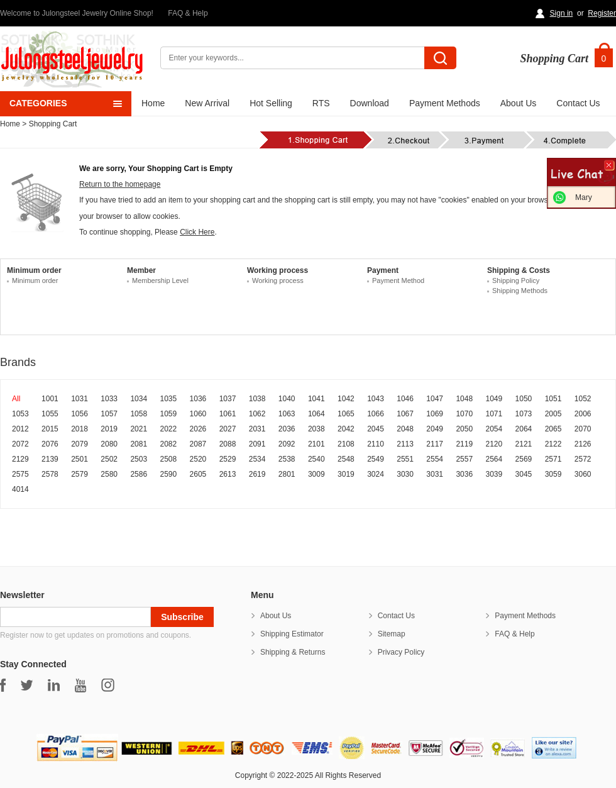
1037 (227, 398)
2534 (257, 459)
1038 (257, 398)
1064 (316, 413)
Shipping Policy (515, 280)
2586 (138, 474)
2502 (109, 459)
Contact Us (578, 103)
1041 (316, 398)
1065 (346, 413)
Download (369, 103)
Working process (278, 280)
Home (153, 103)
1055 (49, 413)
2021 (138, 429)
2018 (79, 429)
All (16, 398)
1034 (138, 398)
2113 (405, 444)
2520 (198, 459)
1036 (198, 398)
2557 (464, 459)
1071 (494, 413)
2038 (316, 429)
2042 (346, 429)
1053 (20, 413)
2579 (79, 474)
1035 (168, 398)
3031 (434, 474)
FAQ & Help (187, 13)
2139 (49, 459)
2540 (316, 459)
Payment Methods (444, 103)
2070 (583, 429)
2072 (20, 444)
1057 (109, 413)
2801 (286, 474)
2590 (168, 474)
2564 (494, 459)
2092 (286, 444)
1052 (583, 398)
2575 (20, 474)
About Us (518, 103)
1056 (79, 413)
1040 (286, 398)
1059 (168, 413)
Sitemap (391, 634)
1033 (109, 398)
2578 (49, 474)
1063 (286, 413)
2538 (286, 459)
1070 (464, 413)
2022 (168, 429)
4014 (20, 489)
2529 (227, 459)
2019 (109, 429)
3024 (375, 474)
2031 (257, 429)
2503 (138, 459)
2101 (316, 444)
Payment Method (398, 280)
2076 (49, 444)
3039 (494, 474)
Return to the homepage (119, 184)
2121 (523, 444)
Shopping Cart (554, 58)
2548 (346, 459)
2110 (375, 444)
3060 (583, 474)
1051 (553, 398)
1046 (405, 398)
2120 (494, 444)
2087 (198, 444)
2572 (583, 459)
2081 (138, 444)
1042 (346, 398)
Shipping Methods (519, 290)
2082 (168, 444)
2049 (434, 429)
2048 (405, 429)
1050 (523, 398)
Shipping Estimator (292, 634)
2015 (49, 429)
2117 (434, 444)
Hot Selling (271, 103)
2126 (583, 444)
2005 (553, 413)
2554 (434, 459)
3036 (464, 474)
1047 (434, 398)
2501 (79, 459)
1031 (79, 398)
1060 (198, 413)
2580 (109, 474)
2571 (553, 459)
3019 (346, 474)
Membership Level (160, 280)
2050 (464, 429)
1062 (257, 413)
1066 (375, 413)
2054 (494, 429)
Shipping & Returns (292, 652)
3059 (553, 474)
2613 (227, 474)
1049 (494, 398)
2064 (523, 429)
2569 (523, 459)
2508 (168, 459)
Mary (583, 197)
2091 (257, 444)
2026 (198, 429)
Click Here (197, 232)
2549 (375, 459)
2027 (227, 429)
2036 (286, 429)
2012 (20, 429)
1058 (138, 413)
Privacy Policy (401, 652)
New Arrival (207, 103)
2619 (257, 474)
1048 (464, 398)
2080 (109, 444)
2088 (227, 444)
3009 (316, 474)
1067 (405, 413)
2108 (346, 444)
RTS (321, 103)
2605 (198, 474)
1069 (434, 413)
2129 (20, 459)
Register (602, 13)
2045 (375, 429)
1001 (49, 398)
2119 (464, 444)
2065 (553, 429)
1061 (227, 413)
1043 (375, 398)
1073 (523, 413)
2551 (405, 459)
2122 (553, 444)
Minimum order (35, 280)
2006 (583, 413)
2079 (79, 444)
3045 (523, 474)
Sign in (561, 13)
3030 (405, 474)
